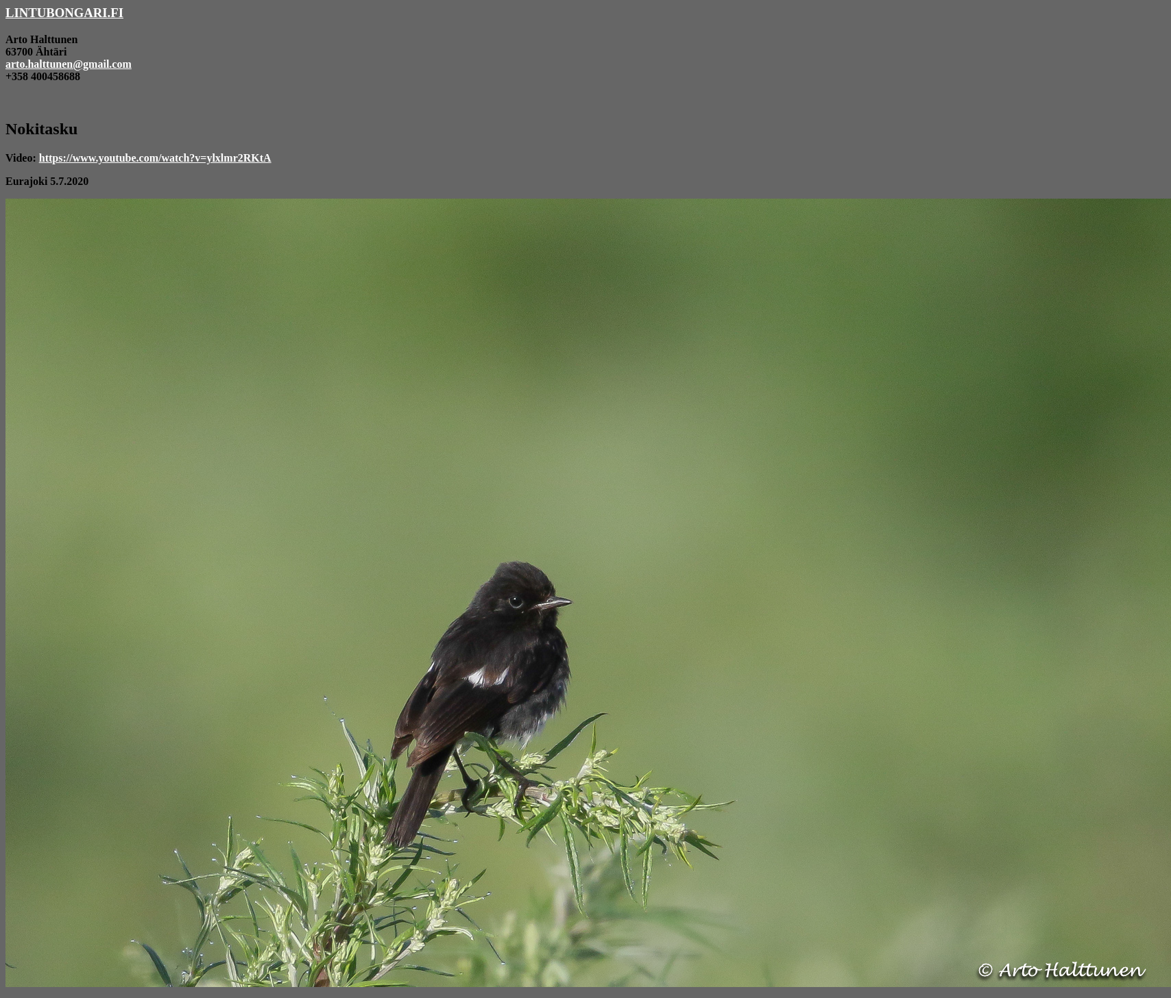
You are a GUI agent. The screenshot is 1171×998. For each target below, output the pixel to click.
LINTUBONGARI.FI (64, 12)
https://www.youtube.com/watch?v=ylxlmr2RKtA (155, 158)
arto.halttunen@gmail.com (68, 64)
